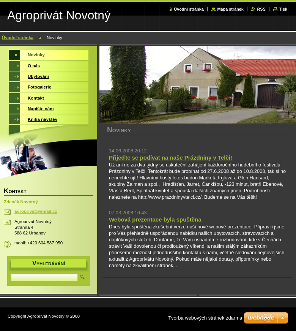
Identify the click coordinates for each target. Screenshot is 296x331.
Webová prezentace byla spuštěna (155, 219)
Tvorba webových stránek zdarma (205, 318)
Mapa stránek (230, 9)
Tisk (283, 9)
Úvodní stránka (189, 9)
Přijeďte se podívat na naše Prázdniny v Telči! (170, 157)
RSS (261, 9)
